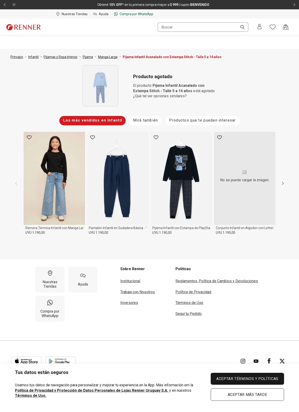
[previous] (16, 183)
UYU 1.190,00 (35, 232)
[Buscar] (241, 27)
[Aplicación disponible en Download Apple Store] (26, 361)
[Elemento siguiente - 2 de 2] (294, 4)
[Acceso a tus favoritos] (272, 27)
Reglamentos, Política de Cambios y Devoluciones (216, 281)
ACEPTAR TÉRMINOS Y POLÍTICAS (247, 379)
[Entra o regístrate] (259, 27)
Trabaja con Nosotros (137, 292)
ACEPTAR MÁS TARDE (247, 394)
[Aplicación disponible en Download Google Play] (60, 361)
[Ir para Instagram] (243, 361)
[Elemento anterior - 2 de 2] (4, 4)
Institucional (130, 281)
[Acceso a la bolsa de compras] (285, 27)
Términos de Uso (189, 302)
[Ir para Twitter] (282, 361)
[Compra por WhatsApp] (49, 309)
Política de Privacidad (193, 292)
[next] (282, 183)
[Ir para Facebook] (269, 361)
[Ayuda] (82, 279)
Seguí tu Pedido (188, 313)
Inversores (129, 302)
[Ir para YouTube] (256, 361)
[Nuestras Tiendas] (49, 279)
